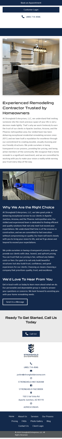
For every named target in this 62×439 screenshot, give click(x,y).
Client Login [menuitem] (38, 426)
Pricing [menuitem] (14, 421)
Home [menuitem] (11, 416)
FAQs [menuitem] (24, 421)
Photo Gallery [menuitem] (36, 421)
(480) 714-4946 (31, 367)
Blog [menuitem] (49, 421)
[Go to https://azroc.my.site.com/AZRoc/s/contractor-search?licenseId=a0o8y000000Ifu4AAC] (31, 403)
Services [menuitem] (34, 416)
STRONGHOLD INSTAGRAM (31, 382)
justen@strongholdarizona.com (31, 374)
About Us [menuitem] (22, 416)
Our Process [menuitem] (47, 416)
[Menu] (31, 23)
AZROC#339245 (31, 407)
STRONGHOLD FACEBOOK (31, 389)
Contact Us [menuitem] (24, 426)
